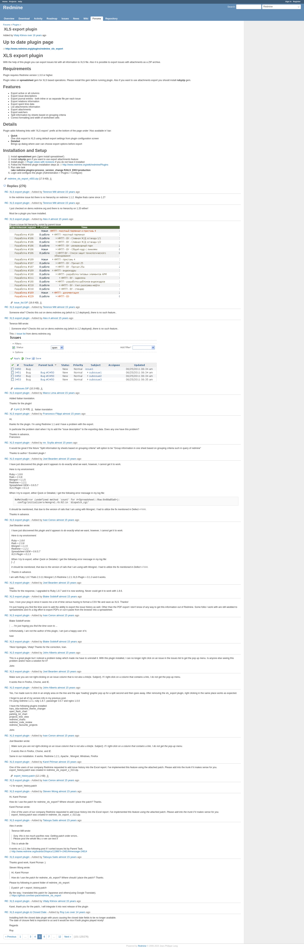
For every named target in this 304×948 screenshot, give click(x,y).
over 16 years (35, 35)
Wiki (85, 18)
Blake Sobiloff (50, 596)
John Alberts (50, 652)
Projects (13, 1)
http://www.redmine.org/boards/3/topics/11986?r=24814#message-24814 (49, 851)
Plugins (16, 25)
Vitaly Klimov (20, 35)
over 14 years (77, 912)
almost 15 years (66, 191)
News (76, 18)
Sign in (288, 1)
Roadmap (52, 18)
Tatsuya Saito (50, 820)
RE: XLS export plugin (17, 191)
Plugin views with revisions (40, 162)
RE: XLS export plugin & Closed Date (25, 912)
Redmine (142, 946)
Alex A (46, 219)
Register (297, 1)
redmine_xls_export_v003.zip (23, 178)
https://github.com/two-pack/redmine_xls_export (36, 895)
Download (24, 18)
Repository (111, 18)
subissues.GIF (21, 388)
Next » (67, 936)
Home (5, 1)
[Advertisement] (263, 82)
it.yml (16, 409)
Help (20, 1)
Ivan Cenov (49, 519)
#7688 (142, 509)
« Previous (10, 936)
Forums (97, 18)
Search (231, 6)
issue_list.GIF (21, 302)
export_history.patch (24, 776)
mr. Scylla (48, 442)
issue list (21, 333)
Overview (9, 18)
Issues (65, 18)
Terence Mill (49, 191)
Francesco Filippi (52, 413)
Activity (38, 18)
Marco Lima (49, 392)
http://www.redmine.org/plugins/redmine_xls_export (34, 48)
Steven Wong (50, 791)
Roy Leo (64, 912)
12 (60, 936)
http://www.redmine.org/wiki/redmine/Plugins (85, 164)
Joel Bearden (50, 458)
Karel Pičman (50, 761)
